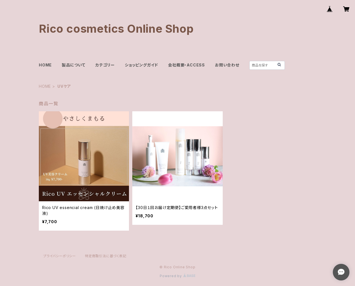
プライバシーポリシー (59, 256)
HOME (45, 65)
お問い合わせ (227, 65)
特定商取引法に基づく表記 (105, 256)
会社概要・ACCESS (186, 65)
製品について (73, 65)
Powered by (177, 276)
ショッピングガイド (141, 65)
